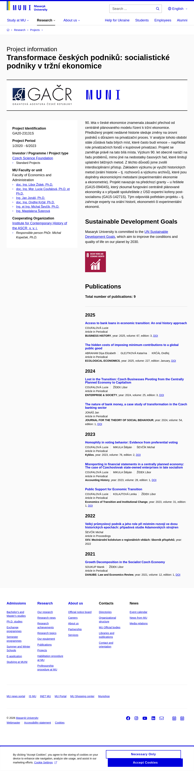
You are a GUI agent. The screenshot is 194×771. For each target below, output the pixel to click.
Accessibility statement (37, 722)
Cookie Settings (45, 764)
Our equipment (46, 638)
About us (75, 603)
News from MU (138, 617)
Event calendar (138, 612)
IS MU (32, 696)
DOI (155, 335)
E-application (14, 656)
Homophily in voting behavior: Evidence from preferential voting (131, 442)
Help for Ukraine (117, 20)
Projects (42, 650)
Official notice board (80, 612)
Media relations (139, 623)
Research (45, 603)
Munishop (104, 696)
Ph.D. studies (14, 621)
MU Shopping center (82, 696)
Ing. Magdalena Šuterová (33, 211)
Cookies (60, 722)
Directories (105, 612)
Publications (44, 644)
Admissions (16, 603)
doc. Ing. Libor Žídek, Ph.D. (34, 184)
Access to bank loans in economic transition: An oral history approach (136, 323)
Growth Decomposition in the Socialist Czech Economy (125, 562)
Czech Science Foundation (32, 158)
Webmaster (13, 722)
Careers (73, 617)
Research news (46, 617)
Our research (45, 612)
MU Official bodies (109, 627)
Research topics (46, 633)
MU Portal (60, 696)
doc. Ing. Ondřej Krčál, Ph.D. (35, 202)
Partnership (75, 629)
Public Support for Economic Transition (113, 489)
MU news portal (16, 696)
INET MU (45, 696)
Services (73, 635)
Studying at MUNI (17, 661)
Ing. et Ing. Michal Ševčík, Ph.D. (37, 206)
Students (142, 20)
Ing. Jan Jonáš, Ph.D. (30, 198)
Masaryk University (27, 717)
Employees (162, 20)
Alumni (182, 20)
